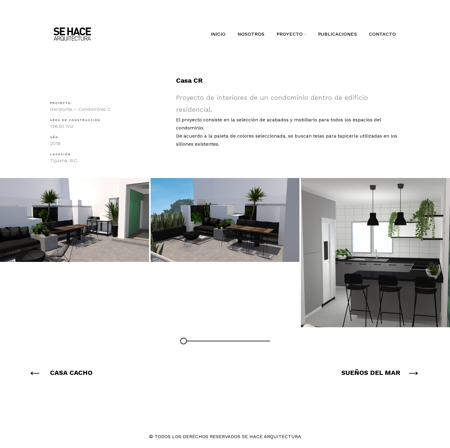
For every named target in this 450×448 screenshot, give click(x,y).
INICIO (217, 34)
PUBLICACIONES (337, 34)
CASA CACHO (71, 372)
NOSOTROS (250, 34)
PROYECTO (293, 34)
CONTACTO (382, 34)
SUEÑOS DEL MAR (370, 372)
